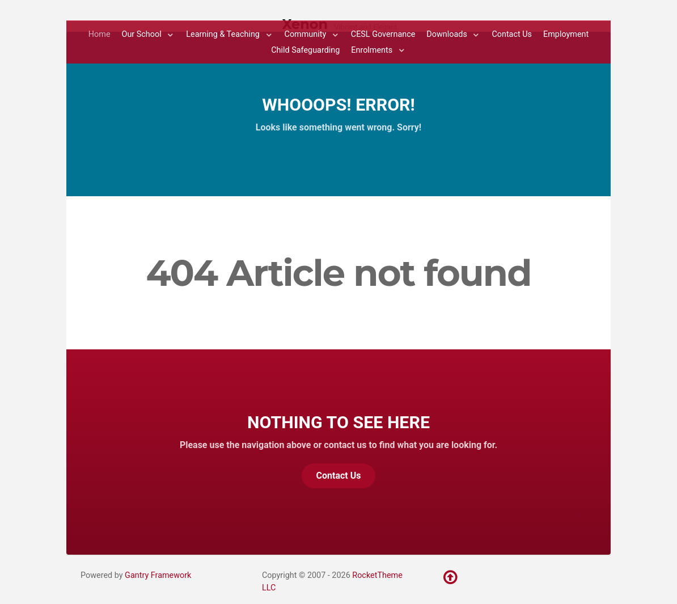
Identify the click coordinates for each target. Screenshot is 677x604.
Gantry (158, 575)
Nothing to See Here (338, 422)
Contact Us (338, 475)
